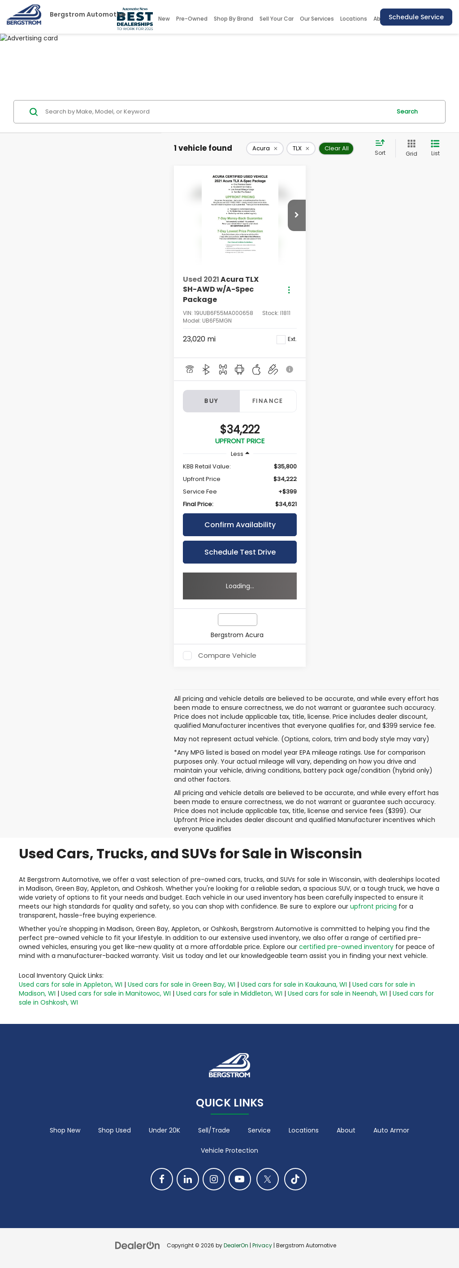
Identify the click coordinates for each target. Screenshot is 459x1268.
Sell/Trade (214, 1130)
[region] (240, 485)
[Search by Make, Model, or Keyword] (216, 111)
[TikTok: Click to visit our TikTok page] (295, 1179)
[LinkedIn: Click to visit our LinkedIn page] (188, 1179)
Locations (353, 18)
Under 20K (164, 1130)
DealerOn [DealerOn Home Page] (236, 1245)
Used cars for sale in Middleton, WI (229, 993)
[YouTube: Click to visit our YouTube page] (240, 1179)
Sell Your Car (277, 18)
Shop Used (114, 1130)
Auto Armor (391, 1130)
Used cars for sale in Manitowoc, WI (116, 993)
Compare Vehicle (227, 655)
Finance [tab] (268, 401)
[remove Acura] (265, 148)
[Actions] (289, 289)
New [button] (164, 18)
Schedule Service (416, 17)
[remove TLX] (301, 148)
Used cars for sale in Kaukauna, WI (294, 984)
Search (407, 111)
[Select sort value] (382, 148)
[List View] (435, 148)
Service (259, 1130)
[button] (297, 215)
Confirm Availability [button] (240, 525)
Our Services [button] (317, 18)
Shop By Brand (233, 18)
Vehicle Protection (229, 1150)
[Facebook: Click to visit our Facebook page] (162, 1179)
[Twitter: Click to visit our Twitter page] (268, 1179)
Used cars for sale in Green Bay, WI (181, 984)
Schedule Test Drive (240, 552)
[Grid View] (409, 148)
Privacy (262, 1245)
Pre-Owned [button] (192, 18)
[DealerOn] (137, 1245)
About (346, 1130)
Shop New (65, 1130)
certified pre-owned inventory (346, 946)
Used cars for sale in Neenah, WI (337, 993)
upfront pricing (373, 906)
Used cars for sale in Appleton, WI (70, 984)
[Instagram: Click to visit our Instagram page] (214, 1179)
